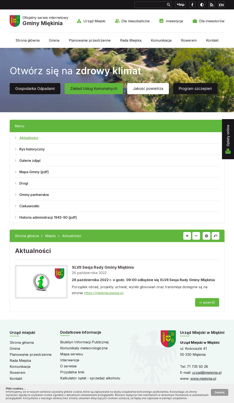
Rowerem (189, 40)
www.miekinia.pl (203, 378)
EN (221, 5)
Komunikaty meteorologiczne (84, 348)
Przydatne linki (72, 372)
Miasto (50, 236)
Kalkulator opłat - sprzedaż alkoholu (90, 378)
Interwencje (69, 360)
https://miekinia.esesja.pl (103, 293)
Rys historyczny (32, 149)
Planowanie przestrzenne (90, 40)
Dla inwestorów (212, 21)
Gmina (54, 40)
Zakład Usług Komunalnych (93, 88)
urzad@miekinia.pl (207, 372)
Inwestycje (174, 21)
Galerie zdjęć (30, 160)
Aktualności (28, 138)
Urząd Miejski (94, 21)
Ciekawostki (29, 206)
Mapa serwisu (71, 354)
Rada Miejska (130, 40)
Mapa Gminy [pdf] (34, 172)
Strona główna (27, 40)
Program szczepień (195, 88)
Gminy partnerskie (34, 194)
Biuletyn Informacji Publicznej (84, 342)
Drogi (23, 183)
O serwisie (68, 366)
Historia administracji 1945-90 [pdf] (48, 217)
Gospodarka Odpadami (35, 88)
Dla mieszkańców (135, 21)
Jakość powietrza (148, 88)
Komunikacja (161, 40)
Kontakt (212, 40)
